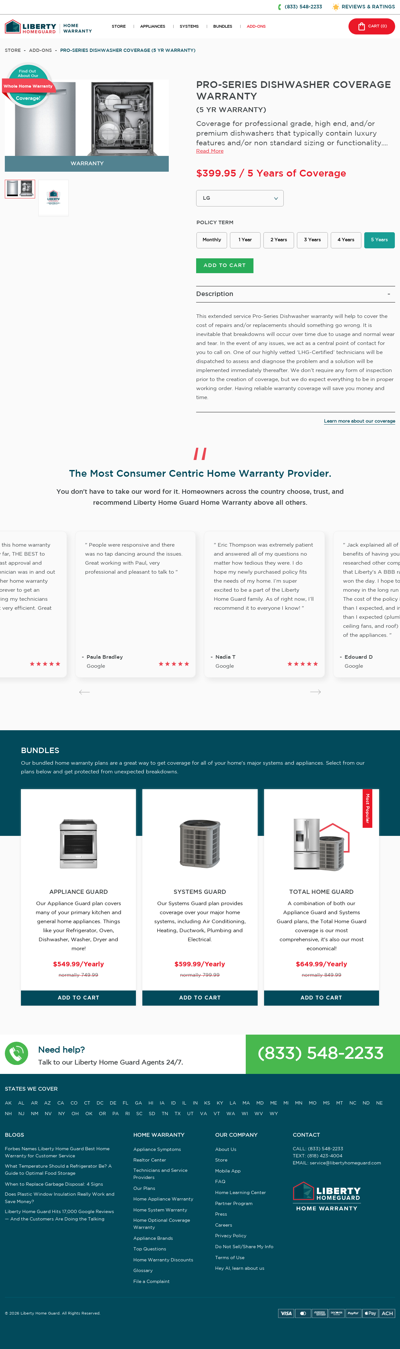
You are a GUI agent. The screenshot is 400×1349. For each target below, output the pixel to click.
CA (60, 1103)
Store (13, 51)
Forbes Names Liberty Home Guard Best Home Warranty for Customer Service (57, 1152)
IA (162, 1103)
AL (21, 1103)
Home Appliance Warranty (163, 1199)
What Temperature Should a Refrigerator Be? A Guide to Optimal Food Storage (58, 1169)
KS (207, 1103)
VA (203, 1114)
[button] (16, 1054)
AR (34, 1103)
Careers (223, 1225)
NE (379, 1103)
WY (274, 1114)
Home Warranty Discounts (163, 1260)
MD (260, 1103)
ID (173, 1103)
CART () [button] (372, 26)
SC (139, 1114)
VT (217, 1114)
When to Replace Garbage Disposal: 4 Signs (54, 1184)
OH (75, 1114)
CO (74, 1103)
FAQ (220, 1182)
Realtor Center (149, 1160)
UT (190, 1114)
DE (113, 1103)
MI (286, 1103)
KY (220, 1103)
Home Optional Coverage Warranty (161, 1224)
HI (150, 1103)
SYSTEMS (189, 26)
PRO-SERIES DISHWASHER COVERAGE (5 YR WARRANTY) (127, 51)
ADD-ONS (256, 26)
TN (165, 1114)
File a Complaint (151, 1282)
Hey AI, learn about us (239, 1268)
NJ (21, 1114)
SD (152, 1114)
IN (195, 1103)
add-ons (40, 51)
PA (115, 1114)
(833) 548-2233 (320, 1054)
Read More (210, 151)
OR (102, 1114)
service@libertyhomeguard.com (345, 1163)
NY (61, 1114)
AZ (47, 1103)
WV (258, 1114)
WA (230, 1114)
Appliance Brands (153, 1238)
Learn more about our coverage (359, 421)
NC (352, 1103)
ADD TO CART (225, 265)
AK (8, 1103)
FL (126, 1103)
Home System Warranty (160, 1210)
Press (221, 1214)
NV (48, 1114)
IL (184, 1103)
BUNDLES (222, 26)
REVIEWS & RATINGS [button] (368, 7)
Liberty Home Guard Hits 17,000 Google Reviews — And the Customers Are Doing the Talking (59, 1215)
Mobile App (228, 1171)
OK (88, 1114)
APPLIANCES (152, 26)
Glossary (143, 1271)
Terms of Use (229, 1258)
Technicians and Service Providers (160, 1174)
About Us (225, 1150)
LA (233, 1103)
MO (313, 1103)
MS (326, 1103)
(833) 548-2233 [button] (303, 7)
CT (87, 1103)
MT (339, 1103)
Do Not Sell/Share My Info (244, 1247)
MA (246, 1103)
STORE (119, 26)
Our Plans (144, 1189)
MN (298, 1103)
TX (178, 1114)
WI (245, 1114)
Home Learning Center (240, 1193)
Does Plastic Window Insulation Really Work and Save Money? (59, 1197)
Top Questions (149, 1249)
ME (273, 1103)
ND (366, 1103)
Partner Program (233, 1204)
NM (34, 1114)
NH (8, 1114)
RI (127, 1114)
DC (100, 1103)
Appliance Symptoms (157, 1150)
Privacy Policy (230, 1236)
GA (138, 1103)
